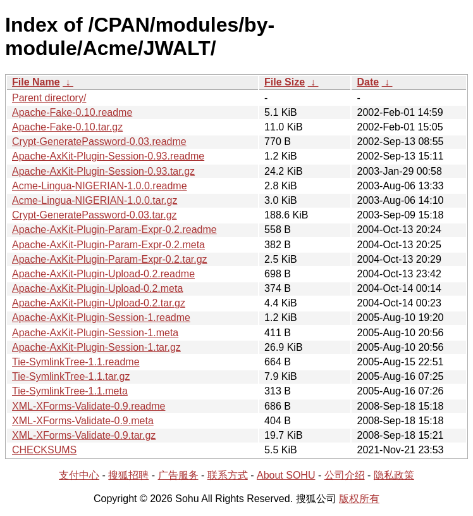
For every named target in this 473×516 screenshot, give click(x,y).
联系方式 (227, 475)
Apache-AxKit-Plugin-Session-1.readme (101, 317)
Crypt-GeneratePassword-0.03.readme (99, 141)
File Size (284, 82)
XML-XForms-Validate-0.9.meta (83, 420)
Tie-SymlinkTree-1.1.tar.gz (71, 376)
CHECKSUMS (44, 449)
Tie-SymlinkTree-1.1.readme (76, 361)
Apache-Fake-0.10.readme (72, 112)
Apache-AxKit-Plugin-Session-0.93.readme (108, 156)
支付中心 (79, 475)
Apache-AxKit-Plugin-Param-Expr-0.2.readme (114, 229)
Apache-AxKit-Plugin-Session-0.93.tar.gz (103, 171)
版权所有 (359, 498)
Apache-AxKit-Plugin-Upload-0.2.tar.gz (98, 303)
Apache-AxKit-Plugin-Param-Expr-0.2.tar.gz (109, 259)
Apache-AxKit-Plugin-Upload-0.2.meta (97, 288)
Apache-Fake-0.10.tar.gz (67, 127)
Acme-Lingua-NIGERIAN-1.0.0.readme (99, 185)
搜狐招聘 (128, 475)
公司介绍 (344, 475)
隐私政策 (394, 475)
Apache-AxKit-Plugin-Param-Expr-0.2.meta (108, 244)
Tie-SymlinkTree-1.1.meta (70, 391)
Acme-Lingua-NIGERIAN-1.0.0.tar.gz (94, 200)
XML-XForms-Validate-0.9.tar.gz (84, 435)
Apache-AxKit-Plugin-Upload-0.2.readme (103, 273)
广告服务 (178, 475)
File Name (36, 82)
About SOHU (286, 475)
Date (368, 82)
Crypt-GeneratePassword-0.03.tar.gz (94, 215)
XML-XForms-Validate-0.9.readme (88, 406)
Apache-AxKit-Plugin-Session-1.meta (95, 332)
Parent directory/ (49, 97)
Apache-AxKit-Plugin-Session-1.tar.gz (96, 347)
